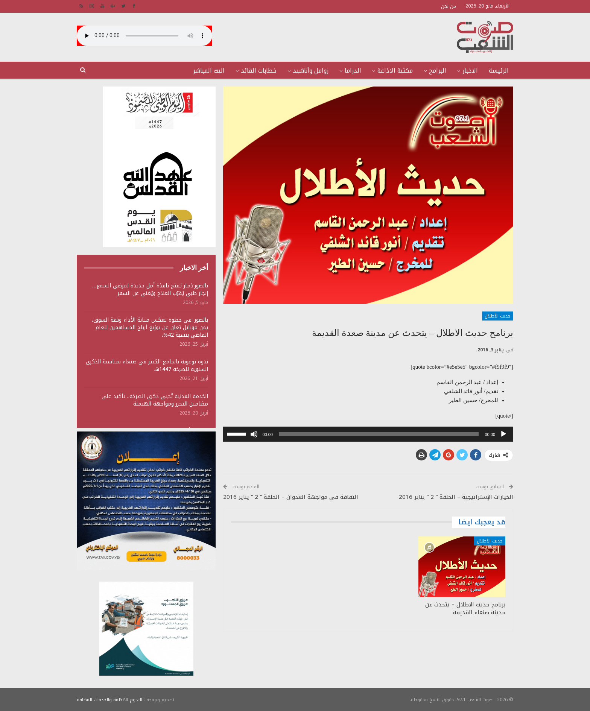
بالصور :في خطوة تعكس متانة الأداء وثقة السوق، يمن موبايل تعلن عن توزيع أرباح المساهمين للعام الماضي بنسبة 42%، (150, 327)
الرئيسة (499, 70)
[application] (368, 434)
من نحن (448, 6)
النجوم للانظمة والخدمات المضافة (109, 699)
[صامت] (254, 434)
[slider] (379, 434)
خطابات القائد (259, 70)
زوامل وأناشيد (310, 70)
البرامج (437, 70)
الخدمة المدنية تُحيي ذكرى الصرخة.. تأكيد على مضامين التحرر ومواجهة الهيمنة (155, 400)
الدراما (353, 70)
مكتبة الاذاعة (395, 70)
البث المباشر (209, 70)
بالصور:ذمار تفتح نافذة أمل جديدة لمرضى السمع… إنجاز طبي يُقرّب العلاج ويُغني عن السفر (150, 289)
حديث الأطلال (498, 316)
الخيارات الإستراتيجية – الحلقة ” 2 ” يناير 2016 (456, 497)
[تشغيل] (503, 434)
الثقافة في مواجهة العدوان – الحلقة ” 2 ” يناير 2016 (290, 497)
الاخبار (470, 70)
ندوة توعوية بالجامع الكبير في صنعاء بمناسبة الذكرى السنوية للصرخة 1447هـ (147, 365)
